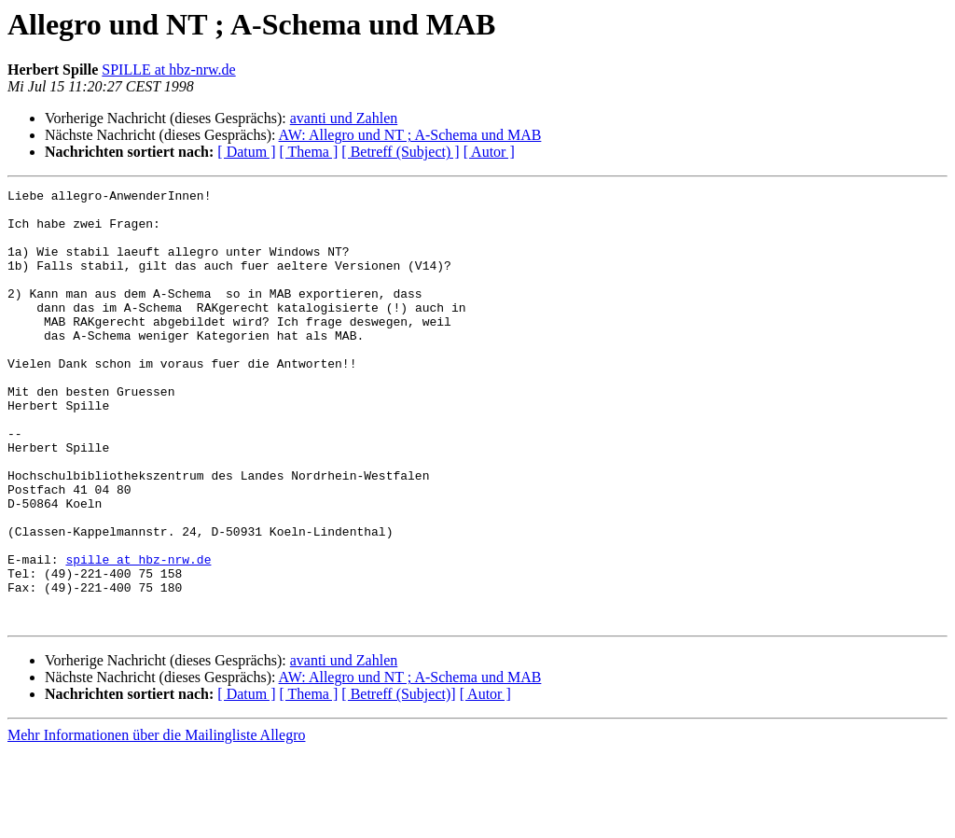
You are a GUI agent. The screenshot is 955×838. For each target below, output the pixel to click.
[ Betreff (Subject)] (398, 781)
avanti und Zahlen (344, 118)
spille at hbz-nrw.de (138, 634)
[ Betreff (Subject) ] (400, 152)
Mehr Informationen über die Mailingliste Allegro (156, 822)
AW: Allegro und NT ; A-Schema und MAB (410, 135)
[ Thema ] (309, 152)
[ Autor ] (489, 152)
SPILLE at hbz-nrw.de (168, 69)
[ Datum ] (246, 152)
